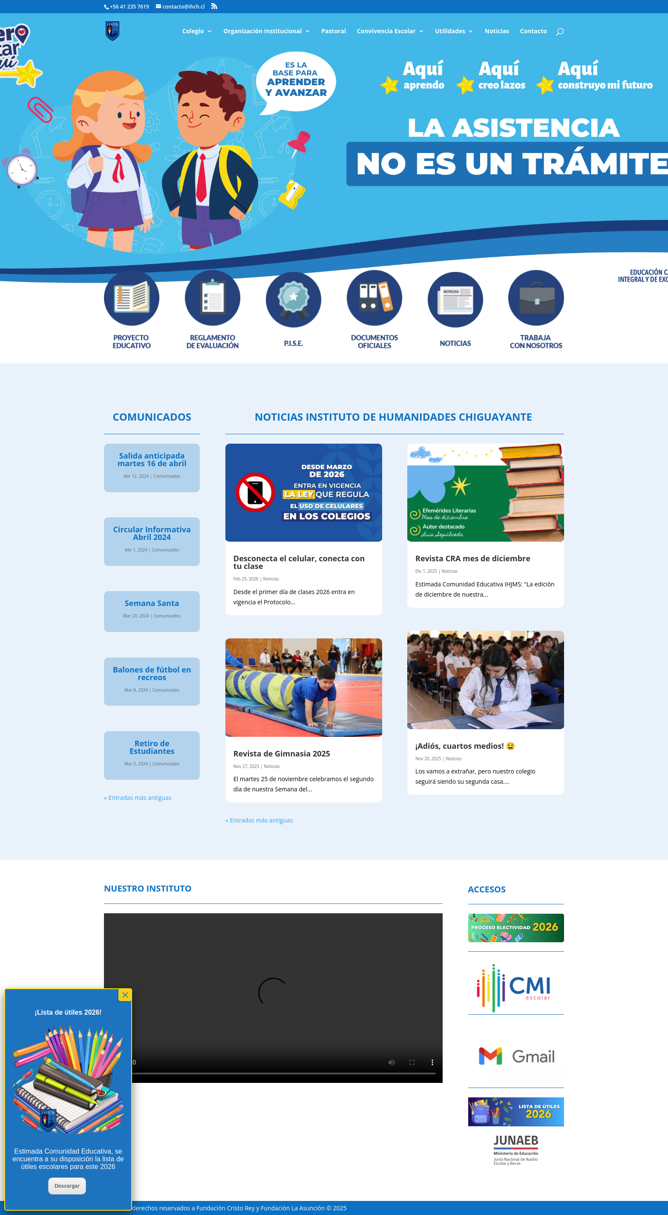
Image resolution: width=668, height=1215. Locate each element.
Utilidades (450, 31)
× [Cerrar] (125, 994)
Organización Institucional (262, 31)
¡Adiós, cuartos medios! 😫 (465, 746)
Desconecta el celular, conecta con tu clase (299, 562)
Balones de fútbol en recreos (152, 673)
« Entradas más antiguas (138, 798)
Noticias (497, 31)
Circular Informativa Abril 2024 (151, 533)
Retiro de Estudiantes (152, 747)
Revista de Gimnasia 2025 (281, 753)
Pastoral (333, 31)
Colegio (193, 31)
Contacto (533, 31)
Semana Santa (152, 603)
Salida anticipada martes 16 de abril (152, 459)
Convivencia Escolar (386, 31)
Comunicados (167, 476)
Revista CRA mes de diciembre (472, 558)
